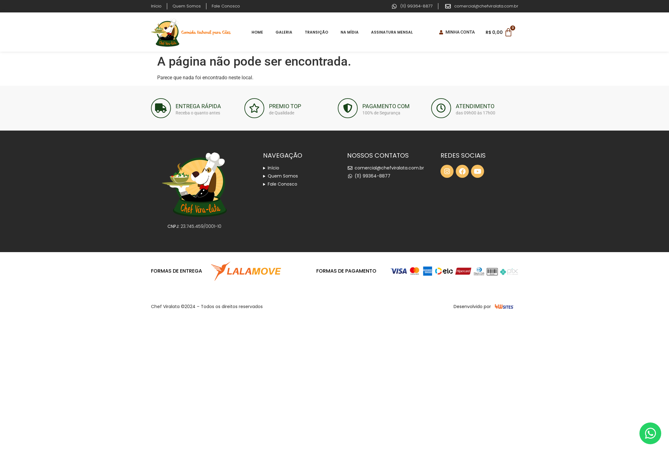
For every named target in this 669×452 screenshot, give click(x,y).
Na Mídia (350, 32)
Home (257, 32)
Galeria (284, 32)
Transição (316, 32)
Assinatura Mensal (392, 32)
